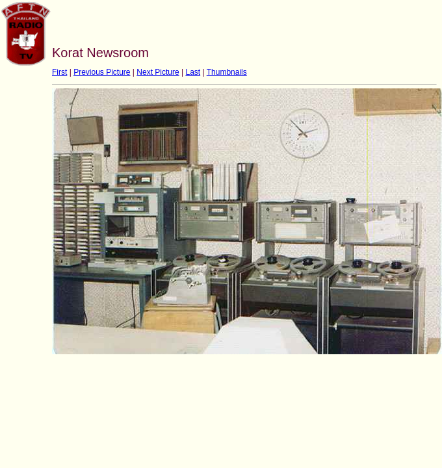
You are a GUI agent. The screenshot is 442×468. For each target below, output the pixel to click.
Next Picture (157, 72)
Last (192, 72)
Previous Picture (101, 72)
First (59, 72)
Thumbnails (227, 72)
